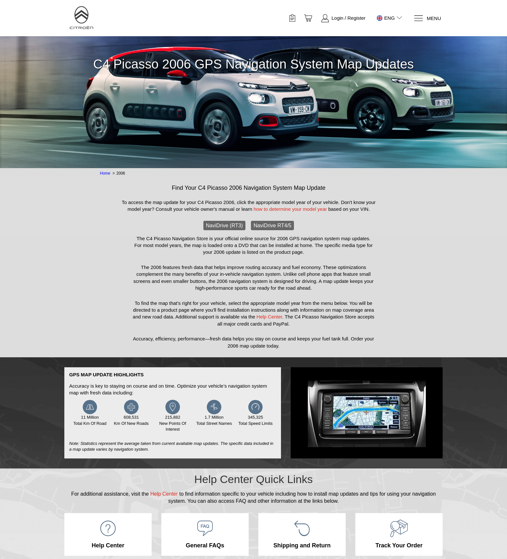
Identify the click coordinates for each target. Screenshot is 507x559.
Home (105, 173)
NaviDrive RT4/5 (272, 225)
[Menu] (427, 18)
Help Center (269, 316)
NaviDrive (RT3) (224, 225)
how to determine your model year (290, 209)
